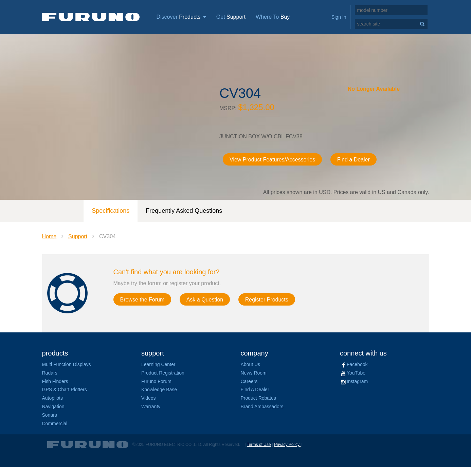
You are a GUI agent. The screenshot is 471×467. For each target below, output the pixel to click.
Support (77, 236)
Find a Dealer (353, 159)
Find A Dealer (255, 389)
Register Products (266, 299)
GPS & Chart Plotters (64, 389)
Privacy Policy (287, 444)
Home (49, 236)
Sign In (338, 17)
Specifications (110, 210)
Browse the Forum (142, 299)
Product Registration (162, 373)
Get (231, 17)
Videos (148, 398)
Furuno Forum (156, 381)
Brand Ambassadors (262, 406)
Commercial (55, 423)
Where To (273, 17)
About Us (250, 364)
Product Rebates (258, 398)
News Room (254, 373)
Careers (249, 381)
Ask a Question (204, 299)
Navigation (53, 406)
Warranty (150, 406)
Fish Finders (55, 381)
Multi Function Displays (66, 364)
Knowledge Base (159, 389)
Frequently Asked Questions (184, 210)
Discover (181, 17)
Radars (49, 373)
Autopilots (52, 398)
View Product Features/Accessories (272, 159)
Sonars (49, 415)
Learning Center (158, 364)
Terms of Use (259, 444)
